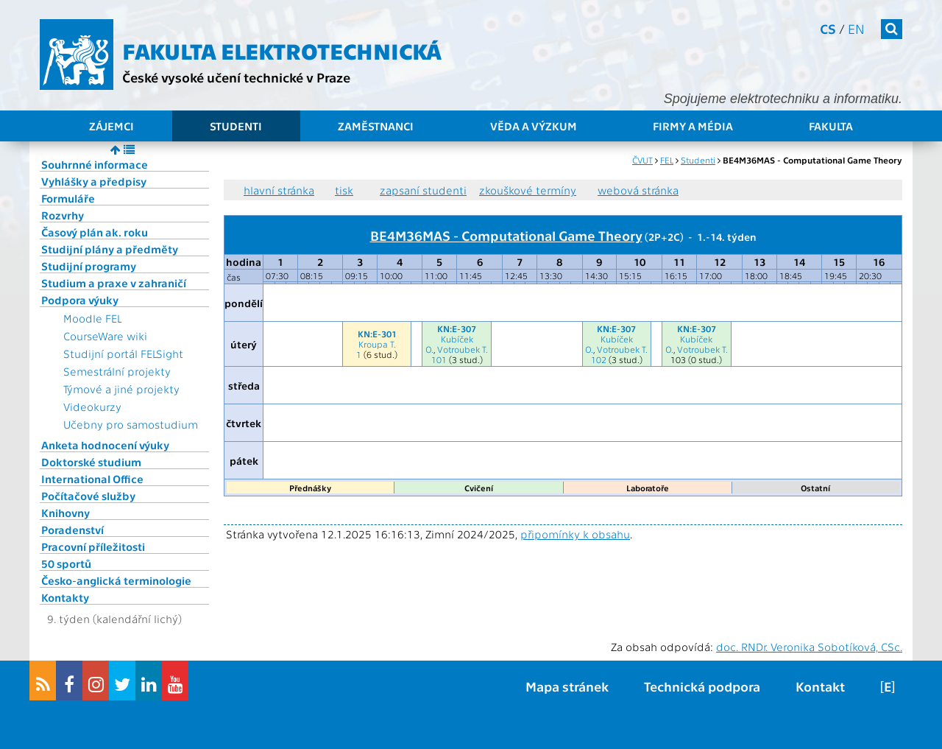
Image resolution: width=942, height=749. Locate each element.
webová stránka (638, 190)
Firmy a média (693, 126)
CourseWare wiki (105, 335)
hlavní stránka (279, 190)
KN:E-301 (377, 333)
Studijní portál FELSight (123, 353)
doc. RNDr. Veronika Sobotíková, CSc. (809, 646)
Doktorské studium (91, 461)
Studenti (236, 126)
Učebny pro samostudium (130, 424)
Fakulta (831, 126)
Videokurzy (92, 406)
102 (598, 359)
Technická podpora (702, 686)
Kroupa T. (377, 344)
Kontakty (65, 597)
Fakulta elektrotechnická (282, 50)
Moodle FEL (92, 318)
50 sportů (66, 563)
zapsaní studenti (423, 190)
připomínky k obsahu (575, 534)
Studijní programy (88, 265)
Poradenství (72, 529)
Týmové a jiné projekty (121, 388)
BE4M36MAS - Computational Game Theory (506, 235)
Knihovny (65, 512)
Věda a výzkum (533, 126)
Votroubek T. (462, 349)
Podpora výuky (79, 299)
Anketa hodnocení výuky (105, 444)
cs (828, 28)
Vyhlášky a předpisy (93, 181)
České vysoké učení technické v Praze (236, 77)
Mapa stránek (567, 686)
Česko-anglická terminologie (116, 580)
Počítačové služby (88, 495)
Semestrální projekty (117, 371)
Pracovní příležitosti (93, 546)
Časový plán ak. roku (94, 232)
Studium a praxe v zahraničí (113, 282)
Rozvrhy (62, 215)
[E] (887, 686)
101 (439, 359)
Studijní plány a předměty (109, 249)
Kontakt (820, 686)
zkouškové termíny (527, 190)
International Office (92, 478)
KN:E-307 (456, 328)
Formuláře (68, 198)
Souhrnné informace (94, 164)
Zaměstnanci (376, 126)
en (856, 28)
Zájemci (111, 126)
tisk (344, 190)
